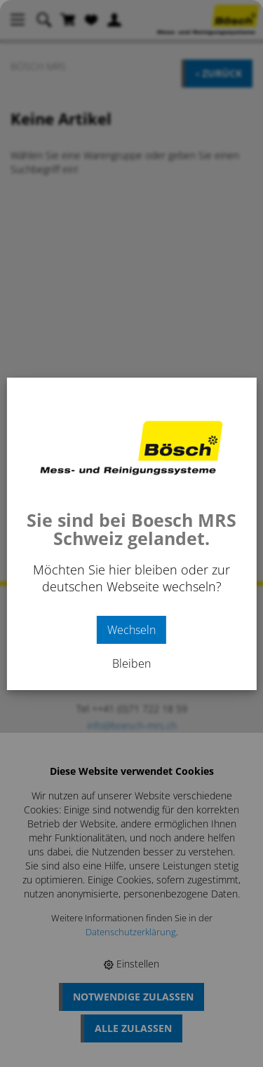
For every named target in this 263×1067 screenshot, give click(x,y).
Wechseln (131, 630)
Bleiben (131, 663)
